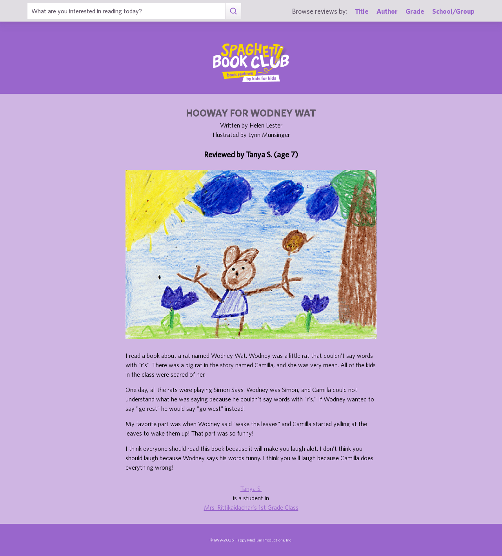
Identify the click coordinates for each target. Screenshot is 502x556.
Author (387, 11)
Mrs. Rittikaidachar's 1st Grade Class (251, 507)
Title (362, 11)
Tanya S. (251, 488)
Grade (415, 11)
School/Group (453, 11)
